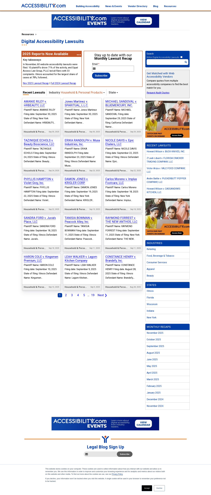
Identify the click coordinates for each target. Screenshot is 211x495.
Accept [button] (147, 488)
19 (92, 295)
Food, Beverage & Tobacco (160, 255)
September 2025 (155, 346)
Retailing (151, 249)
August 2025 (153, 352)
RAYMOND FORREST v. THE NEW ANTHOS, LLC (121, 219)
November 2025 (155, 332)
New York (151, 317)
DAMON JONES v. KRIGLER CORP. (76, 181)
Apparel (151, 269)
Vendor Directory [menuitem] (137, 6)
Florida (150, 297)
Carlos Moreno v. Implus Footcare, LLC (121, 181)
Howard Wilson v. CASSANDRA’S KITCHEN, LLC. (163, 190)
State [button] (112, 92)
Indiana (150, 310)
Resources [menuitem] (170, 6)
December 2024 (155, 399)
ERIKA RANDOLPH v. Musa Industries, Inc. (82, 142)
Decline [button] (159, 488)
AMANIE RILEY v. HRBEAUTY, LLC (35, 103)
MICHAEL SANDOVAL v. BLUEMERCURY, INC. (121, 103)
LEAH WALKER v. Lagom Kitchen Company (81, 258)
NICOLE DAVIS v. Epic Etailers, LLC (119, 142)
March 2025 (153, 379)
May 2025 (152, 366)
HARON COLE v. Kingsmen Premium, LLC (41, 258)
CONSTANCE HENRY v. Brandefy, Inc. (120, 258)
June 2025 (152, 359)
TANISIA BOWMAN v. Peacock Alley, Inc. (79, 219)
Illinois (150, 291)
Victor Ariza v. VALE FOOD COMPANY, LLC (166, 170)
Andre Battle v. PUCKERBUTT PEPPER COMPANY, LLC (166, 180)
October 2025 (154, 339)
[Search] (167, 62)
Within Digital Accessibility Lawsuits (163, 57)
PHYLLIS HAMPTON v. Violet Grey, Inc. (39, 181)
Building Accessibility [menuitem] (87, 6)
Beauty (150, 275)
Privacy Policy (117, 474)
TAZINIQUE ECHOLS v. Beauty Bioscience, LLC (39, 142)
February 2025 (154, 386)
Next (101, 295)
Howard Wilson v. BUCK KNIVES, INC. (166, 151)
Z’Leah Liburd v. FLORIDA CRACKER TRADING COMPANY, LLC (165, 160)
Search (150, 53)
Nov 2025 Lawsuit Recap (36, 83)
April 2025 (152, 372)
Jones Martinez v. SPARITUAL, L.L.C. (76, 103)
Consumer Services (157, 262)
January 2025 (154, 392)
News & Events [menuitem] (113, 6)
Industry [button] (76, 92)
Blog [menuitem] (155, 6)
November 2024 (155, 406)
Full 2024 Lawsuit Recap (63, 83)
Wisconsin (152, 304)
